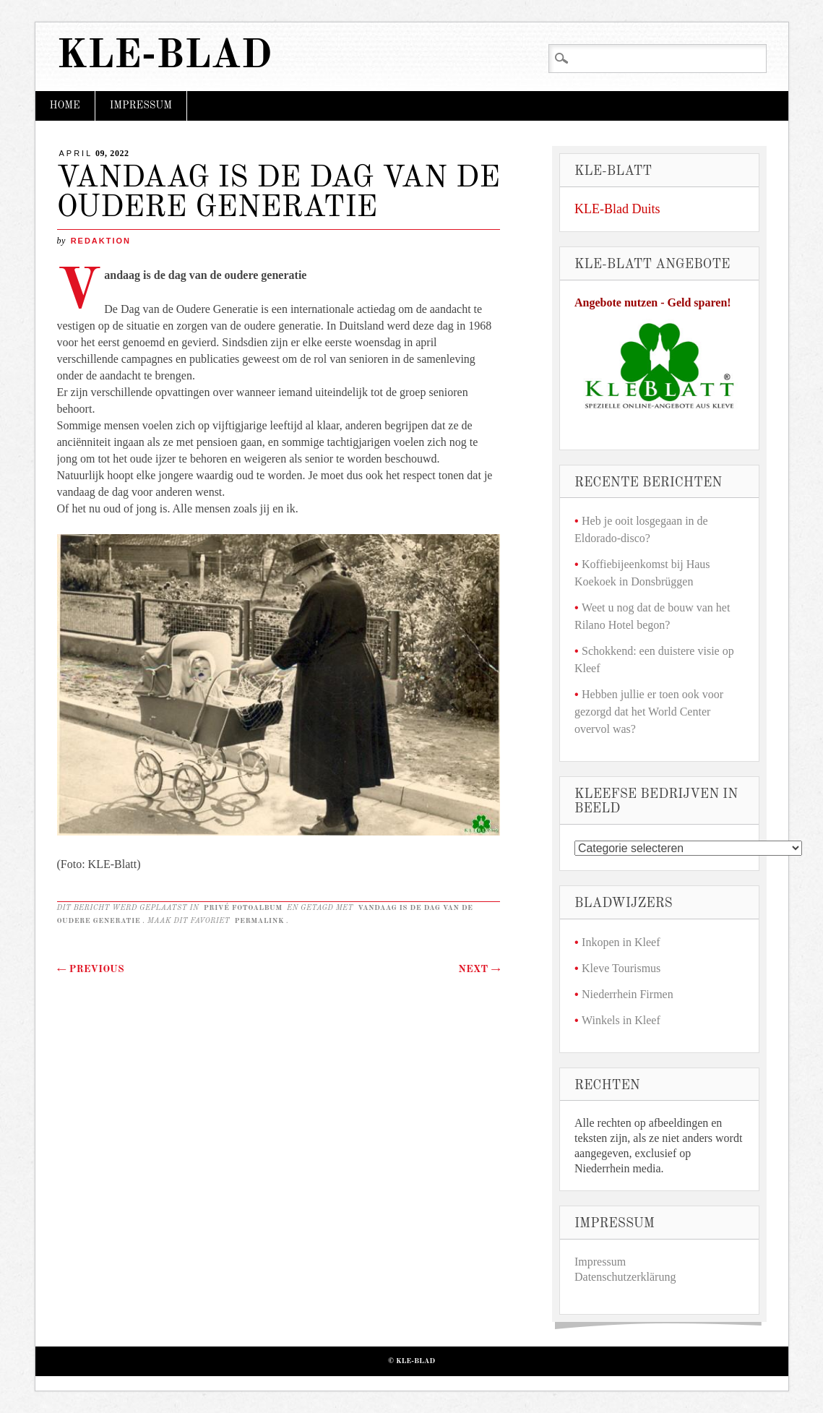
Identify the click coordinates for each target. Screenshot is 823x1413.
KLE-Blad (164, 57)
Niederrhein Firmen (627, 994)
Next (479, 969)
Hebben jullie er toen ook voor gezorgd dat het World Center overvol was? (648, 711)
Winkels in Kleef (621, 1020)
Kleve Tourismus (621, 968)
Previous (90, 969)
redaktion (101, 240)
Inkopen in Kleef (621, 942)
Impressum (141, 105)
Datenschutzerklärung (625, 1277)
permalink (260, 920)
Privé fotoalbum (243, 907)
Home (65, 105)
